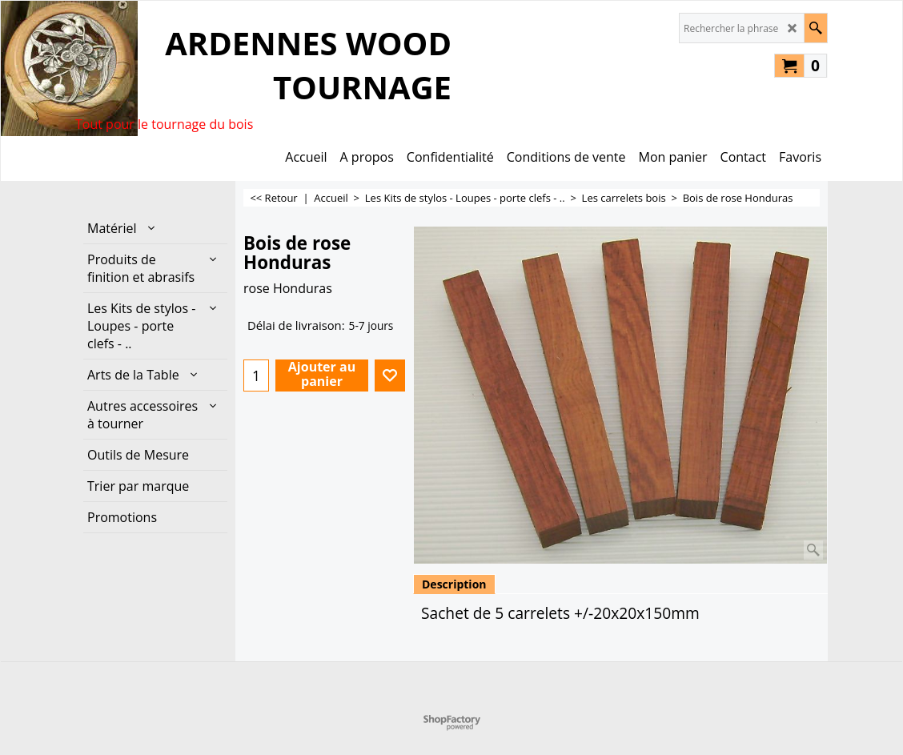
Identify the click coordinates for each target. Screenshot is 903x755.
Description (454, 584)
